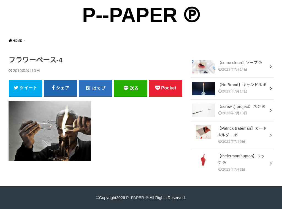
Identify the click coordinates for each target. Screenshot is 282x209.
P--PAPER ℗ (141, 15)
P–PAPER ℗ (137, 197)
